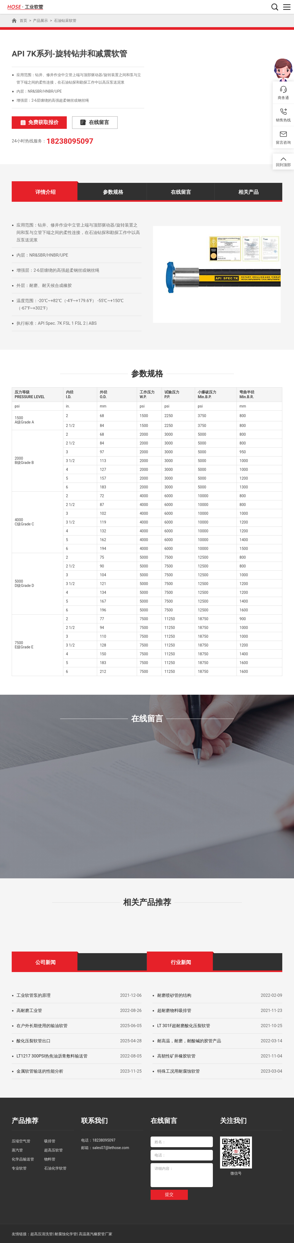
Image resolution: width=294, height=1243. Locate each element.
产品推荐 (24, 1120)
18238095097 (69, 141)
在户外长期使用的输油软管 (42, 1025)
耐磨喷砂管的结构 (174, 995)
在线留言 (88, 123)
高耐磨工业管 (29, 1010)
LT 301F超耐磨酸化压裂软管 (183, 1025)
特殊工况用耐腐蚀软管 (178, 1070)
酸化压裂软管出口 (33, 1040)
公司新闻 (45, 962)
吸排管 (49, 1140)
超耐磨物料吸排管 (174, 1010)
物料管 (49, 1158)
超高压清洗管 (41, 1233)
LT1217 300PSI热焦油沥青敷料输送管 (52, 1055)
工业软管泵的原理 (33, 995)
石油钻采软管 (65, 20)
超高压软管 (53, 1149)
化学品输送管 (23, 1158)
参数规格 (113, 192)
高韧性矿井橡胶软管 (176, 1055)
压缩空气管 (21, 1140)
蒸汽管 (17, 1149)
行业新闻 (181, 962)
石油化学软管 (55, 1167)
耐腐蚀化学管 (66, 1233)
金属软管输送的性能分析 (39, 1070)
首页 (23, 20)
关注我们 (233, 1120)
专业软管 (19, 1167)
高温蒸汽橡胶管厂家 (95, 1233)
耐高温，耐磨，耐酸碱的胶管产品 (189, 1040)
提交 (169, 1193)
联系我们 (94, 1120)
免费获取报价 (37, 123)
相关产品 (248, 192)
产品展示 (40, 20)
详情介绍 (45, 192)
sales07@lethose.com (110, 1147)
